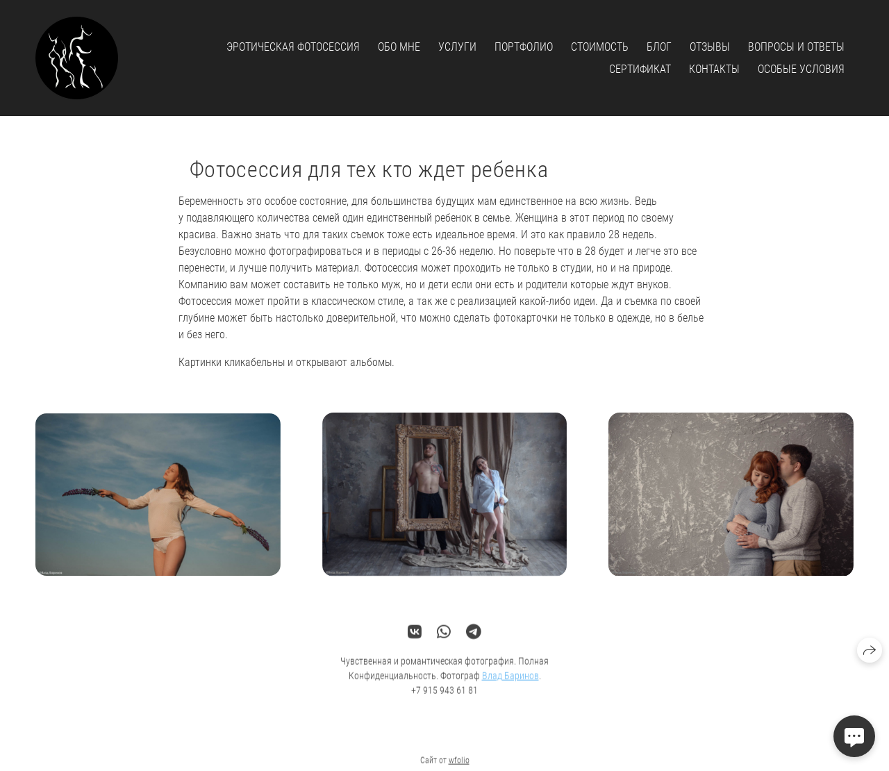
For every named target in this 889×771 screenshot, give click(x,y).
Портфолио (524, 46)
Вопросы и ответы (796, 46)
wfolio (459, 765)
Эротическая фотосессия (293, 46)
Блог (659, 46)
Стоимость (600, 46)
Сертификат (640, 69)
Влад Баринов (510, 680)
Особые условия (801, 69)
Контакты (714, 69)
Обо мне (399, 46)
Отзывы (710, 46)
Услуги (457, 46)
